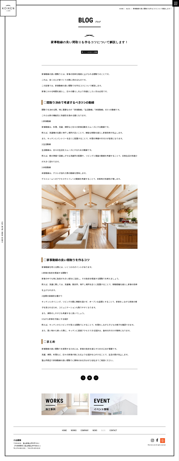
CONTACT (113, 430)
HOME (64, 430)
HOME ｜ (122, 8)
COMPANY (84, 430)
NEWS (95, 430)
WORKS (73, 430)
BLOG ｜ (129, 8)
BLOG (103, 430)
